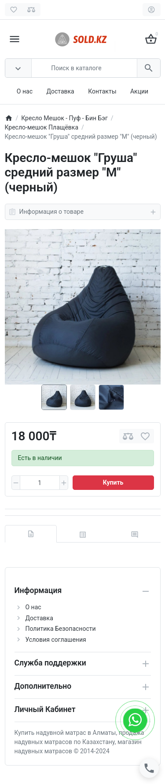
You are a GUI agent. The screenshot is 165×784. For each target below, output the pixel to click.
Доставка (60, 91)
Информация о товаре (82, 212)
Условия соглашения (56, 639)
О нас (25, 91)
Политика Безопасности (61, 628)
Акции (139, 91)
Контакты (102, 91)
